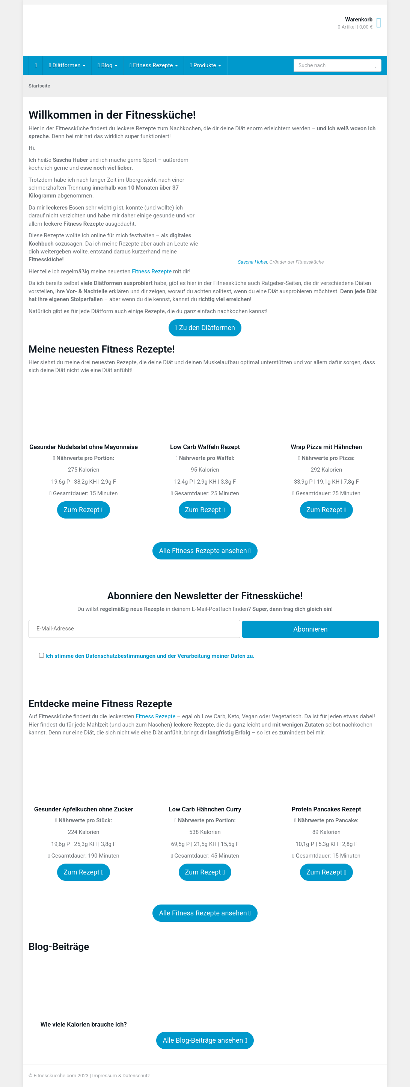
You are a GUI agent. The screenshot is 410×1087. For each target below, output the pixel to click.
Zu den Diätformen (205, 328)
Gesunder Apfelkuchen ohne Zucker (83, 809)
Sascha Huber (252, 262)
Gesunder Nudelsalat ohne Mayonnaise (83, 447)
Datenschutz (136, 1075)
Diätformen (67, 65)
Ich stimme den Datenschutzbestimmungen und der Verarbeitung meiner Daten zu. (150, 656)
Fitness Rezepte (154, 65)
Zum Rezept (83, 510)
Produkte (205, 65)
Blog (108, 65)
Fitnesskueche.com (55, 1075)
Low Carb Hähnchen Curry (205, 809)
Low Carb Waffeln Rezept (205, 447)
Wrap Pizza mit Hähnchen (326, 447)
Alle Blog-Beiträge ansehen (205, 1040)
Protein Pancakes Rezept (326, 809)
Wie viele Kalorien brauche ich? (84, 1024)
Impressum (104, 1075)
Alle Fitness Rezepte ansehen (205, 551)
